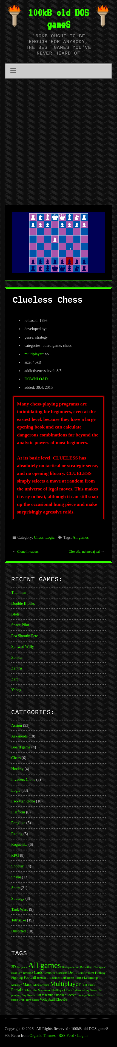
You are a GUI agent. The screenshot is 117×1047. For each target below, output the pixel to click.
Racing (16, 834)
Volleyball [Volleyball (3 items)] (47, 999)
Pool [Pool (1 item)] (84, 984)
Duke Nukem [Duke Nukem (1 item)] (86, 972)
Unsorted (18, 931)
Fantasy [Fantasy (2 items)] (100, 973)
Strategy (17, 898)
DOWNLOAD (36, 379)
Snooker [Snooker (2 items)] (59, 995)
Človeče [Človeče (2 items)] (61, 999)
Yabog (16, 690)
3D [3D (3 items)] (13, 967)
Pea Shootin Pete (24, 636)
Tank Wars (19, 909)
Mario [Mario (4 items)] (27, 984)
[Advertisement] (58, 140)
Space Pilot (20, 625)
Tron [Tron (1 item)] (21, 999)
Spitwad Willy (22, 646)
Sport (15, 888)
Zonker (17, 657)
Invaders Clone (23, 779)
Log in (82, 1035)
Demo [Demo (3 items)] (72, 973)
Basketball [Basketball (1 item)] (86, 967)
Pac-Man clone (23, 801)
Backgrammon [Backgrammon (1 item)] (70, 967)
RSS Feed (66, 1035)
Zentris (16, 668)
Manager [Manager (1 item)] (16, 984)
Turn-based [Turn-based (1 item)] (32, 999)
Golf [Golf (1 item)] (63, 977)
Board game (20, 747)
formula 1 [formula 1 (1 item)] (42, 977)
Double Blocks (23, 603)
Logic (50, 537)
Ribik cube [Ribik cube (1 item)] (30, 990)
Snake (16, 877)
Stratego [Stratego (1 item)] (82, 995)
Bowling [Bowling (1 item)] (28, 972)
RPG (15, 855)
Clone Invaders (28, 551)
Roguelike (19, 844)
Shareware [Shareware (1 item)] (44, 990)
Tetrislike (18, 920)
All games (81, 537)
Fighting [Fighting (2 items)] (17, 978)
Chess (38, 537)
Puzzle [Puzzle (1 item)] (92, 984)
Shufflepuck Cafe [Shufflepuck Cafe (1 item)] (62, 990)
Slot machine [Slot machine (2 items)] (44, 995)
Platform (18, 812)
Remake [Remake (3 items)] (17, 990)
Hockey (17, 769)
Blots (15, 614)
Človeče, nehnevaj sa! (84, 551)
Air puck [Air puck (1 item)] (22, 967)
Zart (14, 679)
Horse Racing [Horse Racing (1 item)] (75, 977)
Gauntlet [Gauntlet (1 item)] (55, 977)
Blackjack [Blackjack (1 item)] (99, 967)
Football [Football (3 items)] (30, 977)
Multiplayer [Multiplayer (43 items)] (65, 983)
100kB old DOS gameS (58, 18)
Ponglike (18, 823)
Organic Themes (43, 1035)
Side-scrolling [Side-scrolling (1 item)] (81, 990)
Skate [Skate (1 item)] (93, 990)
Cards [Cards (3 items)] (38, 973)
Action (16, 725)
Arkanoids (19, 736)
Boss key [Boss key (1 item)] (16, 972)
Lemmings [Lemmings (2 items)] (91, 978)
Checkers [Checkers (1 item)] (61, 972)
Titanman (18, 592)
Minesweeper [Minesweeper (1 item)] (41, 984)
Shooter (17, 866)
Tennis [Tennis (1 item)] (91, 995)
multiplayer (33, 354)
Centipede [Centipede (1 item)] (49, 972)
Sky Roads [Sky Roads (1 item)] (28, 995)
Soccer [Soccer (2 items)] (71, 995)
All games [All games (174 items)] (44, 965)
